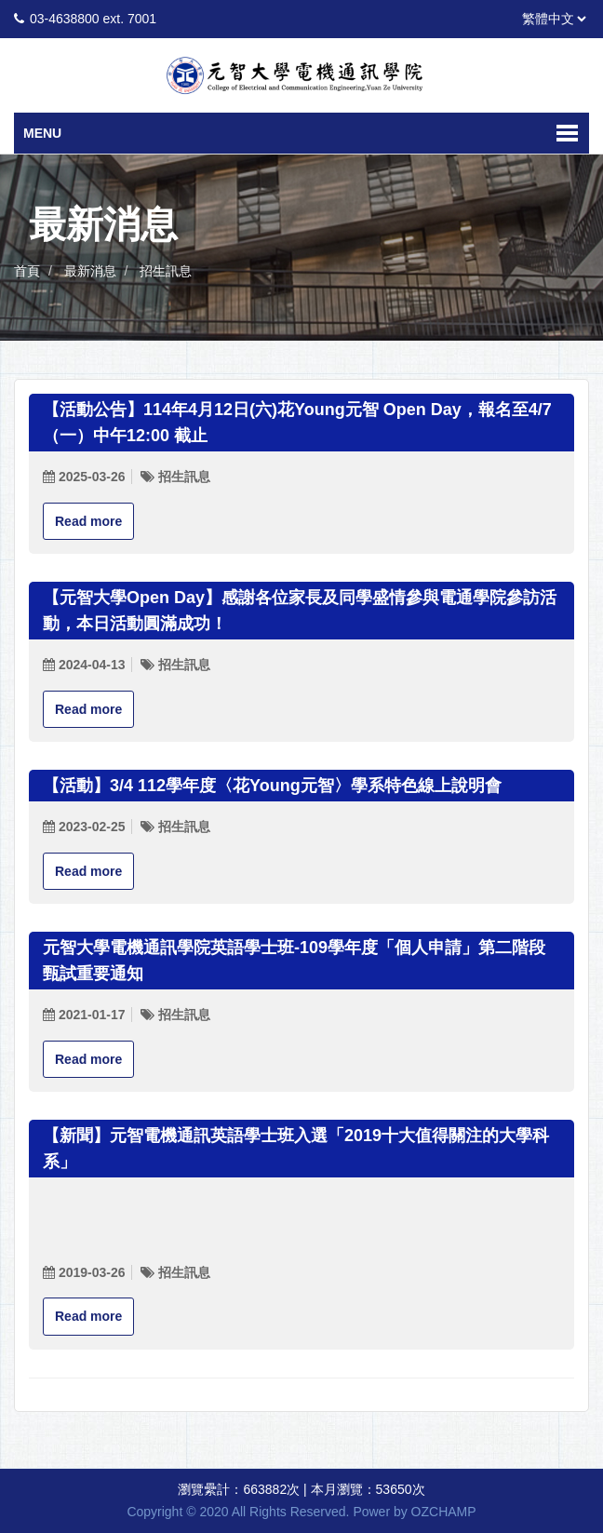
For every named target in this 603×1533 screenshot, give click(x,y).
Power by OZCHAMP (414, 1511)
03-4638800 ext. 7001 (93, 18)
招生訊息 (166, 270)
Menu (42, 133)
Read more (88, 521)
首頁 (27, 270)
